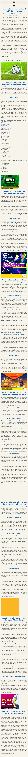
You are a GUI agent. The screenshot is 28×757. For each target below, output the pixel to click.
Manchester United (5, 127)
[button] (14, 6)
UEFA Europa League (7, 87)
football (3, 19)
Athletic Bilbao (4, 125)
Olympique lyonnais (6, 128)
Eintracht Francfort (5, 124)
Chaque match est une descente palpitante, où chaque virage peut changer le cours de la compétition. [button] (14, 32)
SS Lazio (3, 122)
